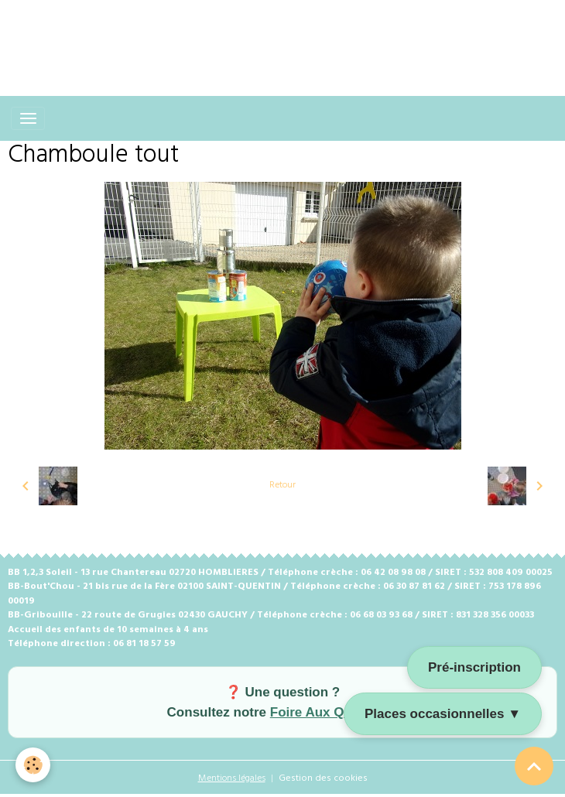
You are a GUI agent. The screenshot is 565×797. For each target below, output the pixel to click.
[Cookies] (32, 764)
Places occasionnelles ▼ (443, 713)
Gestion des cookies (323, 778)
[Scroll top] (534, 766)
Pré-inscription (474, 667)
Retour (282, 485)
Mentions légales (231, 778)
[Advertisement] (281, 35)
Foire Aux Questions (334, 712)
